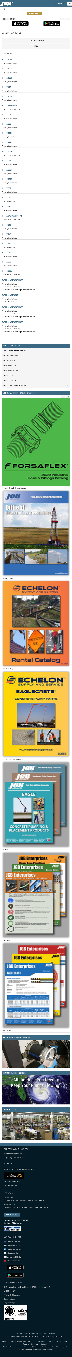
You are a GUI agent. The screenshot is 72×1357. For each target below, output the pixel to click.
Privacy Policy (54, 1341)
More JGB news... (12, 1215)
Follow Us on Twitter (12, 1245)
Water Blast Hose (29, 290)
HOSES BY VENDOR (36, 360)
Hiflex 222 (6, 124)
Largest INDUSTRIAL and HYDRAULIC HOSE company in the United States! (36, 1336)
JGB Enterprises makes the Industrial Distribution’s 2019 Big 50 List (27, 1207)
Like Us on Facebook (12, 1241)
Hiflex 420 (6, 197)
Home (4, 1341)
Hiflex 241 (6, 160)
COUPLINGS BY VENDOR (36, 370)
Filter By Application (36, 40)
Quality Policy (42, 1341)
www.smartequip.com (12, 1181)
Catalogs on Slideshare (13, 1257)
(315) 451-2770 (61, 4)
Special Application (13, 109)
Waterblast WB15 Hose (12, 307)
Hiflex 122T (7, 78)
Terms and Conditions (30, 1344)
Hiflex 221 (6, 115)
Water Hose (10, 290)
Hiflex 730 (6, 252)
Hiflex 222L (7, 133)
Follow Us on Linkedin (13, 1249)
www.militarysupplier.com (13, 1154)
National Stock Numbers (25, 1341)
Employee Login (9, 1303)
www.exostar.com (10, 1185)
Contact (65, 1341)
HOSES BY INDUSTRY (8, 19)
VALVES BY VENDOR (36, 380)
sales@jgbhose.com (13, 1295)
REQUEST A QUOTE (35, 13)
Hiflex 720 (6, 243)
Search (11, 1341)
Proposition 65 (9, 1163)
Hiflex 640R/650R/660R (12, 216)
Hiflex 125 (6, 87)
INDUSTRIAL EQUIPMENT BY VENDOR (36, 385)
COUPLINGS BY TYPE (36, 365)
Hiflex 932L (7, 271)
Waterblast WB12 (10, 295)
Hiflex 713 (6, 234)
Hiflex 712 (6, 225)
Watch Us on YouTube (12, 1261)
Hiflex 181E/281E (9, 105)
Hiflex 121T (7, 59)
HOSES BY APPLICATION (36, 355)
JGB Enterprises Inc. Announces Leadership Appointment (24, 1201)
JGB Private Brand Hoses (15, 350)
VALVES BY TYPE (36, 375)
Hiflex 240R (7, 151)
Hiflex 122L (7, 69)
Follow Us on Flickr (11, 1253)
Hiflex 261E (7, 179)
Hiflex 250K (7, 170)
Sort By (36, 46)
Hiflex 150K (7, 96)
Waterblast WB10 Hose (12, 280)
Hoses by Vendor (13, 9)
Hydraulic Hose (11, 63)
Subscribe (44, 1344)
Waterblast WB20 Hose (12, 322)
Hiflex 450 (6, 206)
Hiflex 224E (7, 142)
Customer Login (9, 1299)
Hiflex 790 (6, 262)
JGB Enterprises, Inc (34, 1333)
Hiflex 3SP (6, 188)
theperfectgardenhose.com (13, 1158)
